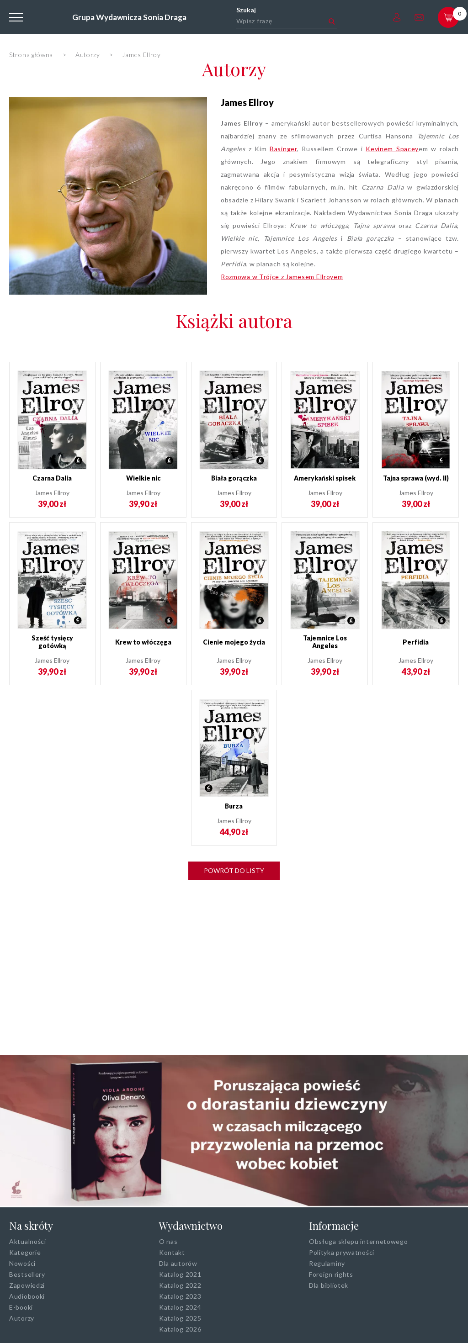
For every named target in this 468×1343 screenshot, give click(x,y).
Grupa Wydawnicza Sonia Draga (129, 17)
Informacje (334, 1225)
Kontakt (172, 1252)
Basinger (283, 149)
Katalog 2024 (180, 1307)
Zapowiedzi (27, 1285)
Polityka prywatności (341, 1252)
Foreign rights (331, 1274)
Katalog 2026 (180, 1329)
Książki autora (234, 320)
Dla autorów (178, 1263)
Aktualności (27, 1241)
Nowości (22, 1263)
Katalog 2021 (180, 1274)
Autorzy (234, 69)
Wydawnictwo (191, 1225)
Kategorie (25, 1252)
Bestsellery (27, 1274)
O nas (168, 1241)
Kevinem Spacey (392, 149)
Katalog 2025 (180, 1318)
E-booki (21, 1307)
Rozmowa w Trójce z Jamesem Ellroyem (282, 276)
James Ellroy (247, 102)
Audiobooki (27, 1296)
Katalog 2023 (180, 1296)
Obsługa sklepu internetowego (358, 1241)
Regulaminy (327, 1263)
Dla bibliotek (328, 1285)
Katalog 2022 (180, 1285)
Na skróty (31, 1225)
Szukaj (246, 10)
